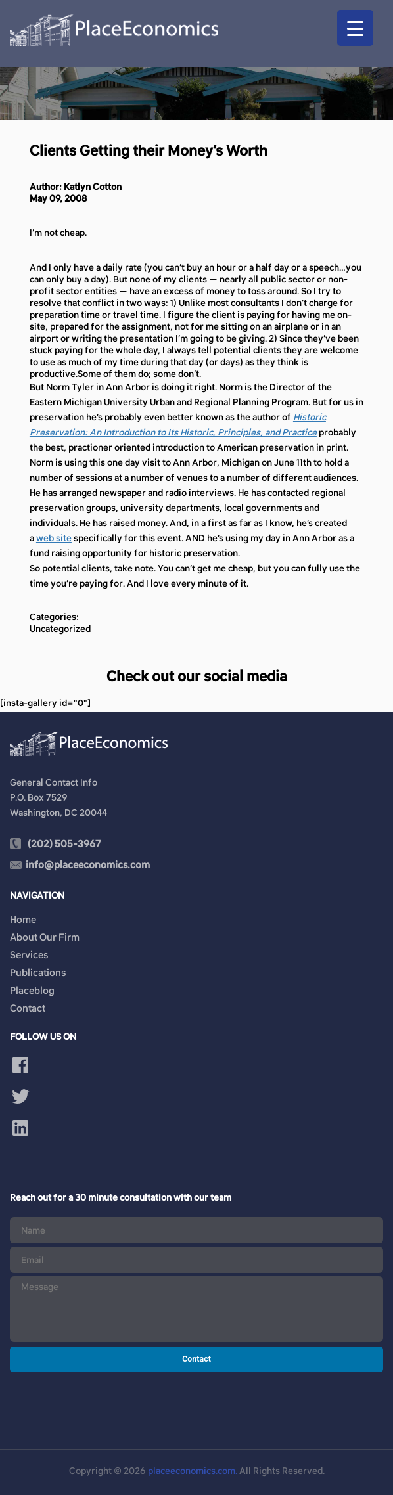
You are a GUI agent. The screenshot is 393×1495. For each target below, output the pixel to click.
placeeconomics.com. (192, 1470)
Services (29, 955)
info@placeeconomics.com (88, 865)
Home (23, 919)
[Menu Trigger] (355, 28)
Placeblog (32, 990)
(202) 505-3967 (64, 844)
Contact (27, 1008)
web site (54, 538)
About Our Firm (45, 937)
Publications (38, 972)
